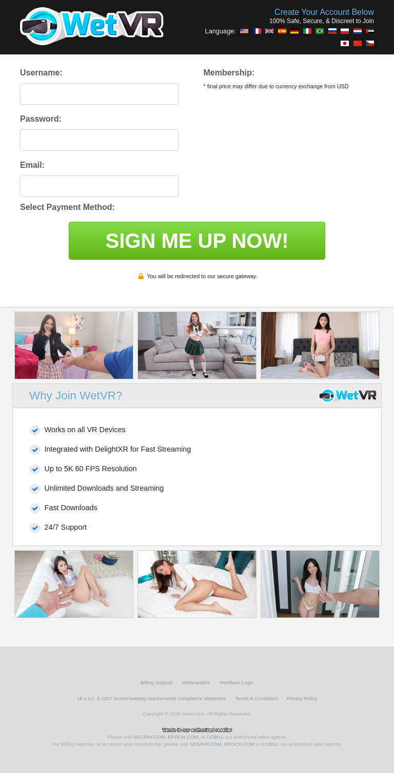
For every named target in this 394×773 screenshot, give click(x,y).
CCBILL (215, 737)
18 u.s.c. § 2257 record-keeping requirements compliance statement (151, 698)
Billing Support (156, 682)
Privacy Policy (301, 698)
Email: (32, 165)
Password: (41, 118)
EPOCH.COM (183, 737)
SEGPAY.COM (149, 737)
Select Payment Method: (67, 207)
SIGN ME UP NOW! (196, 240)
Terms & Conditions (256, 698)
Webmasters (196, 682)
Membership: (228, 72)
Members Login (236, 682)
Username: (41, 72)
